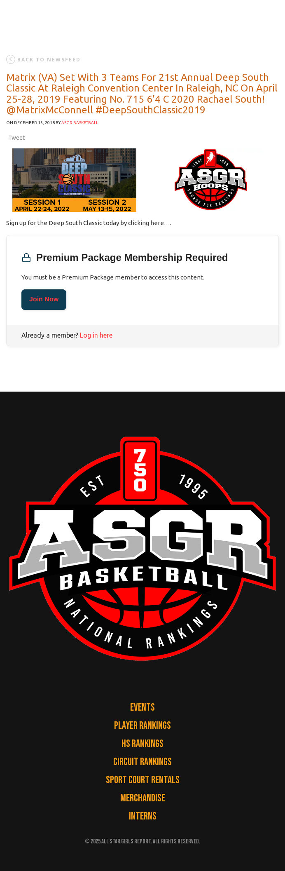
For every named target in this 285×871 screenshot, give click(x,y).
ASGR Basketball (79, 122)
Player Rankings (142, 725)
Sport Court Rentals (143, 780)
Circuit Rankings (142, 762)
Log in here (96, 335)
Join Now (43, 299)
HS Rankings (142, 743)
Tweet (16, 137)
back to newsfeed (43, 59)
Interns (143, 816)
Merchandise (142, 798)
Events (142, 707)
